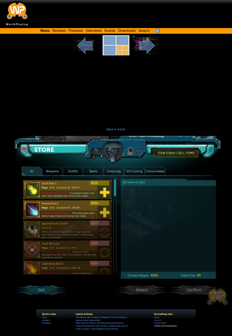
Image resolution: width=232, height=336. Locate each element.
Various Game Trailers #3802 (88, 320)
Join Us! (157, 320)
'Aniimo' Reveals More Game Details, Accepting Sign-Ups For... (103, 326)
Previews (76, 31)
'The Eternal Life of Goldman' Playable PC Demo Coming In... (102, 317)
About (156, 317)
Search (144, 31)
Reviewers (46, 323)
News (44, 317)
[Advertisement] (116, 89)
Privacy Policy (160, 323)
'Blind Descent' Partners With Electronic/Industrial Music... (100, 323)
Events (110, 31)
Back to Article (116, 129)
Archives (45, 320)
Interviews (94, 31)
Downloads (127, 31)
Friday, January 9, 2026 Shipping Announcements (97, 329)
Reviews (59, 31)
